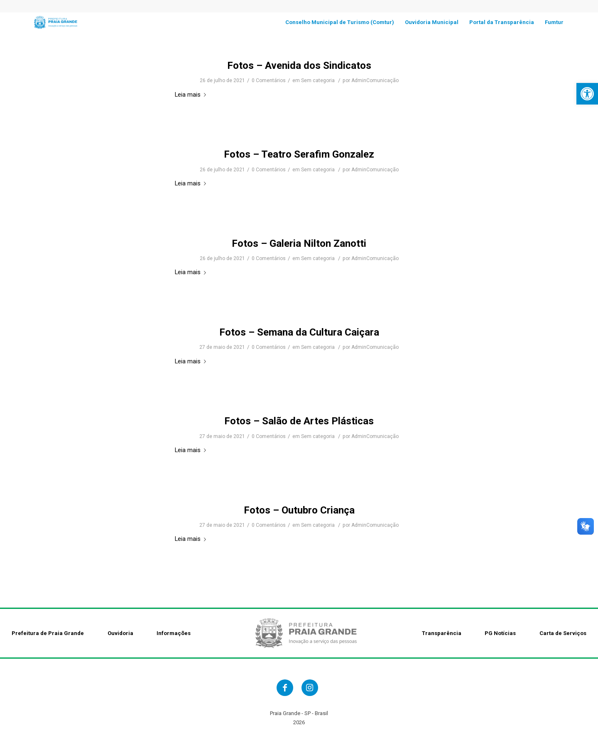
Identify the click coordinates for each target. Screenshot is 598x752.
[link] (587, 94)
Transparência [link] (441, 633)
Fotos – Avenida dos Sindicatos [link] (299, 65)
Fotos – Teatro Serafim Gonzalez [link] (299, 154)
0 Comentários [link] (269, 80)
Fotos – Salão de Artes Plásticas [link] (299, 421)
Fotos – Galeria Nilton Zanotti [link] (299, 243)
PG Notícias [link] (500, 633)
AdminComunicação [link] (375, 80)
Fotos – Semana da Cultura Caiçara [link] (299, 332)
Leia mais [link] (192, 94)
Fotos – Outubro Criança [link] (299, 510)
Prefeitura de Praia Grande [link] (48, 633)
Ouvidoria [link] (120, 633)
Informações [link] (174, 633)
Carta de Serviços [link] (562, 633)
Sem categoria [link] (318, 80)
